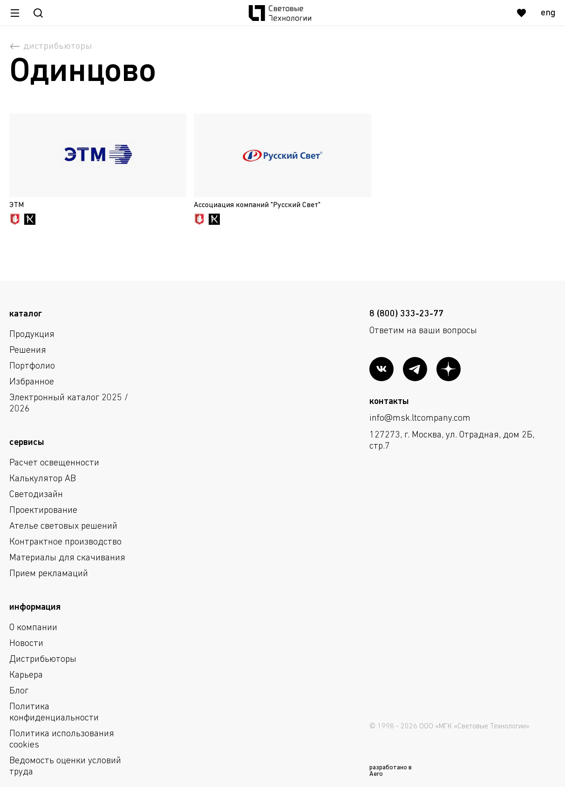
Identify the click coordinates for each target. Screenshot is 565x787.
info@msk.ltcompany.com (419, 418)
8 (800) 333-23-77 (406, 314)
